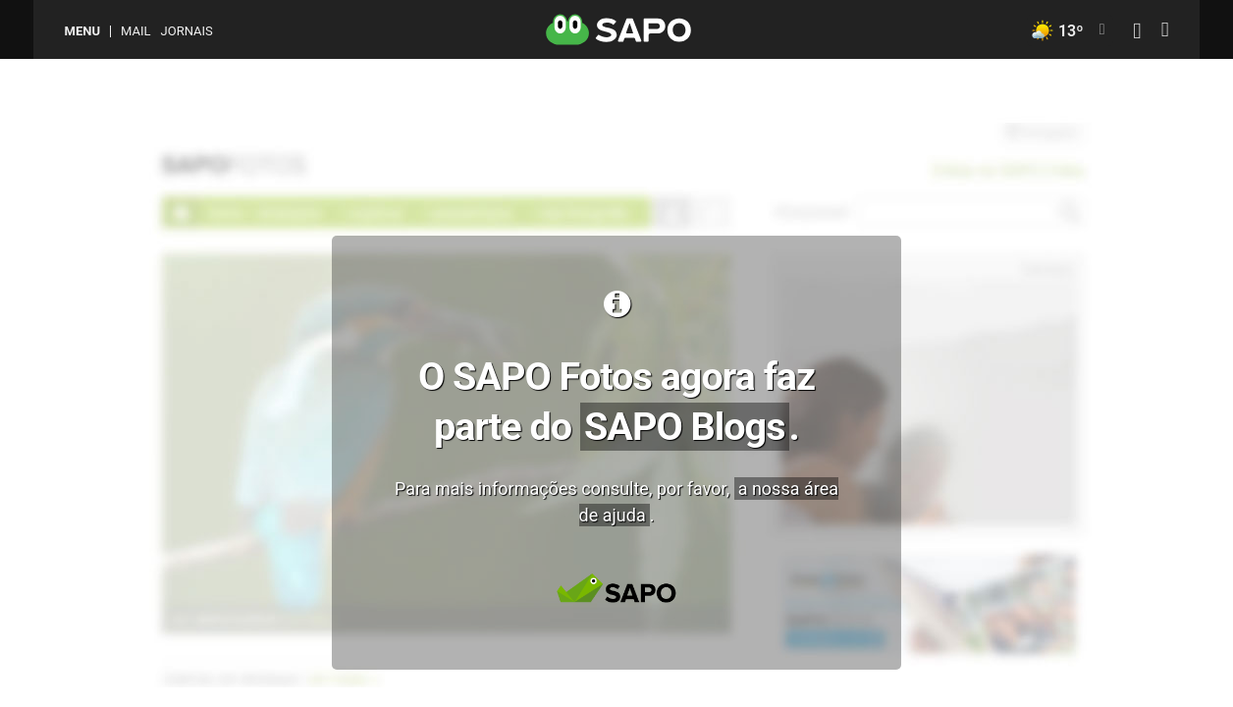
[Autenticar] (1137, 33)
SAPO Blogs (684, 427)
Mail (135, 31)
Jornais (187, 31)
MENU (82, 31)
